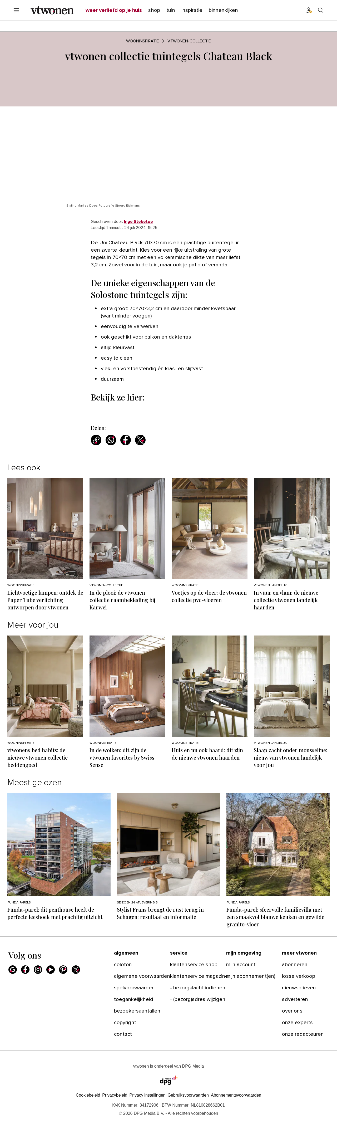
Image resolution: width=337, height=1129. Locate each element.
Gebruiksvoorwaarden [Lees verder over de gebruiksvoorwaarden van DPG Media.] (188, 1095)
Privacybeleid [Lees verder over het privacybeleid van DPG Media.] (114, 1095)
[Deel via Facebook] (125, 440)
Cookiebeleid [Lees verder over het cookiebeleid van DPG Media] (88, 1095)
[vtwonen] (52, 10)
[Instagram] (38, 969)
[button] (147, 1095)
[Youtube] (50, 969)
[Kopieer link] (96, 440)
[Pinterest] (63, 969)
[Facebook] (25, 969)
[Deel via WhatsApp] (111, 440)
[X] (76, 969)
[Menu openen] (16, 10)
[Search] (320, 10)
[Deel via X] (140, 440)
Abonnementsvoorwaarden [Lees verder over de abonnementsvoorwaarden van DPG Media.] (236, 1095)
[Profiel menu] (309, 10)
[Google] (12, 969)
